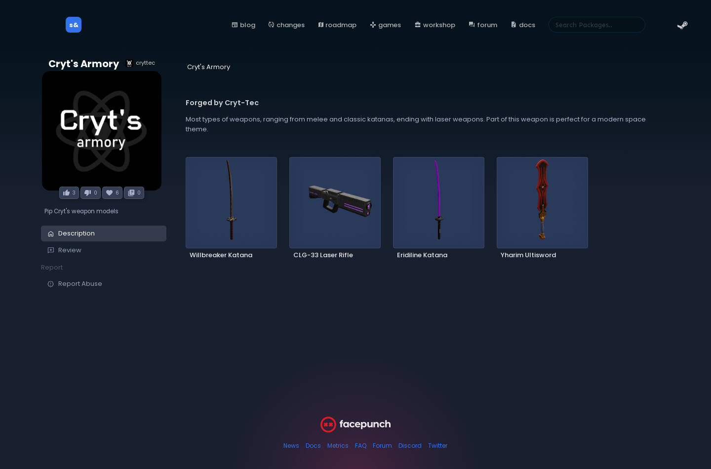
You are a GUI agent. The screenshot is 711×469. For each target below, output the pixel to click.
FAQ (360, 445)
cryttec (140, 63)
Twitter (437, 445)
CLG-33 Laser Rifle (323, 255)
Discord (410, 445)
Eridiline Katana (422, 255)
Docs (313, 445)
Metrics (338, 445)
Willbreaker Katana (221, 255)
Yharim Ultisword (528, 255)
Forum (382, 445)
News (291, 445)
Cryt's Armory (83, 64)
